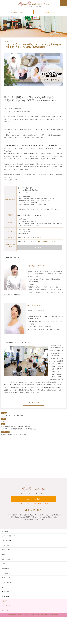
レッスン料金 (5, 546)
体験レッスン (5, 556)
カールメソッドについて (8, 537)
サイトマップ (5, 611)
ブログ (5, 588)
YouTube (5, 593)
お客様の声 (5, 565)
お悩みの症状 (5, 570)
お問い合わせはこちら (46, 241)
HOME (5, 532)
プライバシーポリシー (8, 607)
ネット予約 (33, 500)
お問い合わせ (6, 584)
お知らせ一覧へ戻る (33, 403)
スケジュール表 (6, 551)
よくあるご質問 (6, 560)
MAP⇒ (39, 237)
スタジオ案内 (6, 574)
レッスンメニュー (7, 542)
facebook (5, 598)
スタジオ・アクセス (17, 12)
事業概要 (4, 602)
